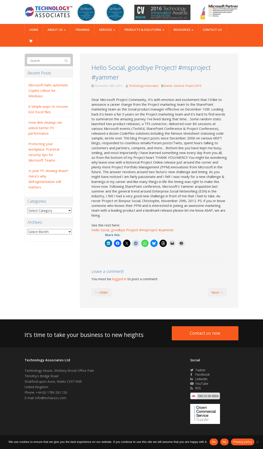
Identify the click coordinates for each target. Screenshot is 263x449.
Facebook (200, 374)
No (224, 442)
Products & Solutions (144, 30)
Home (33, 30)
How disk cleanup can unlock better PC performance (45, 128)
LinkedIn (198, 379)
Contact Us (212, 30)
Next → (217, 292)
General (179, 86)
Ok (214, 442)
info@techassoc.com (50, 398)
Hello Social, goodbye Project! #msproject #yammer (132, 230)
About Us (57, 30)
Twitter (198, 370)
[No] (257, 442)
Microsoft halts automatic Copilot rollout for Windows (48, 90)
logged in (119, 279)
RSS (195, 388)
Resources (183, 30)
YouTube (199, 383)
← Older (101, 292)
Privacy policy (242, 442)
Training (82, 30)
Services (107, 30)
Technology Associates (143, 86)
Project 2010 (193, 86)
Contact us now (205, 333)
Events (168, 86)
